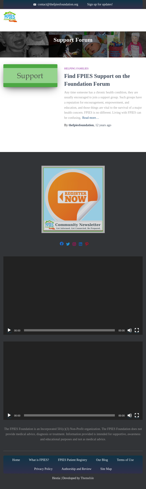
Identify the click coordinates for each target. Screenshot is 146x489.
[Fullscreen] (137, 330)
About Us (93, 25)
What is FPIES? (39, 460)
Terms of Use (125, 460)
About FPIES (77, 16)
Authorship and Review (77, 469)
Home (47, 16)
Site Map (106, 469)
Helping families (76, 68)
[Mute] (129, 330)
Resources (114, 16)
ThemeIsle (87, 478)
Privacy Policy (43, 469)
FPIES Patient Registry (72, 460)
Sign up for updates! (100, 4)
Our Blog (102, 460)
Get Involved (56, 25)
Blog (121, 25)
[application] (73, 295)
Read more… (90, 117)
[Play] (9, 330)
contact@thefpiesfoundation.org (58, 4)
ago (103, 125)
